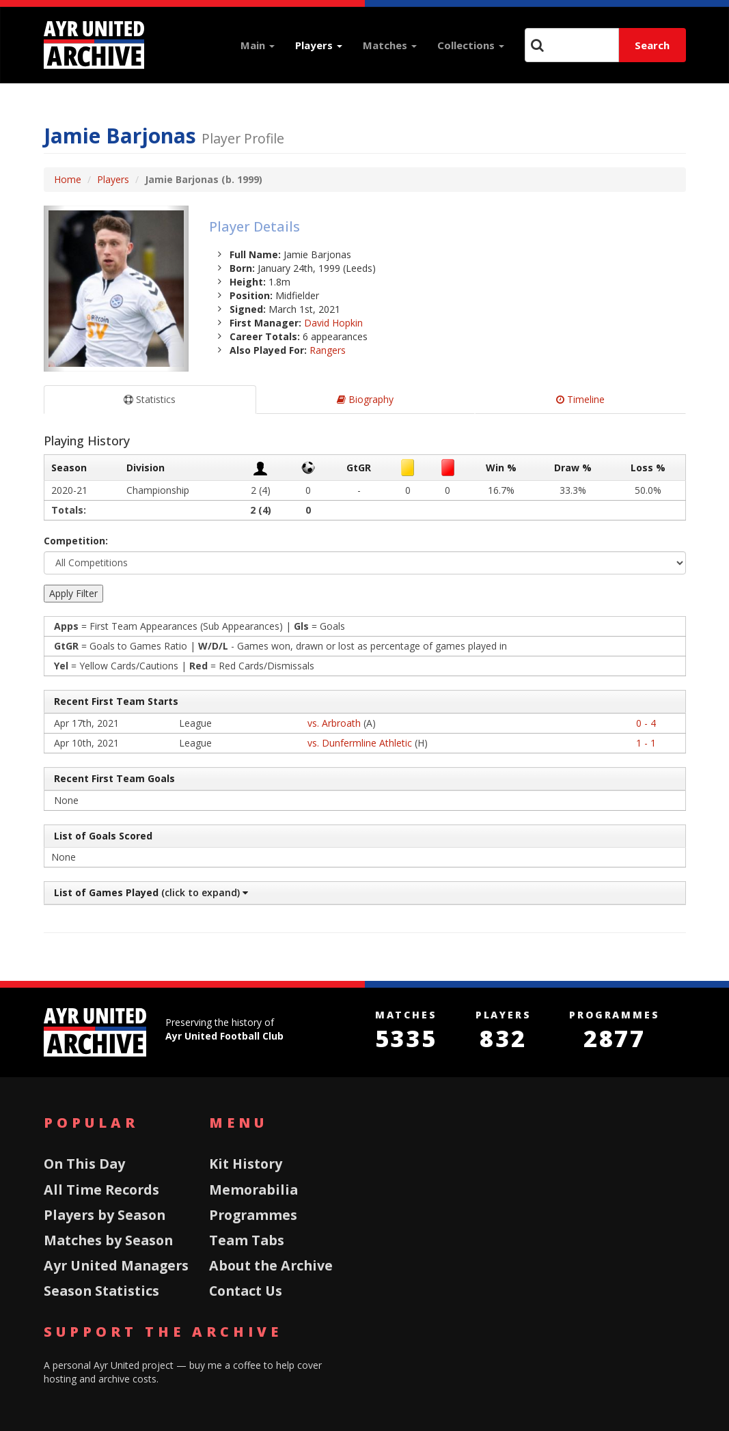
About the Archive (271, 1265)
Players (318, 45)
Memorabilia (253, 1189)
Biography (365, 399)
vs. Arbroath (334, 723)
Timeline (580, 399)
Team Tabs (246, 1240)
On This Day (84, 1163)
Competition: (76, 540)
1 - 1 (646, 742)
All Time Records (101, 1189)
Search (652, 45)
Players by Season (104, 1215)
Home (67, 179)
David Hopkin (333, 322)
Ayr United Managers (116, 1265)
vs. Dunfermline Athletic (359, 742)
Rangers (328, 350)
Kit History (245, 1163)
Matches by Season (108, 1240)
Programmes (253, 1215)
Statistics (150, 399)
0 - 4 (646, 723)
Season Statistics (101, 1290)
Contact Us (245, 1290)
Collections (470, 45)
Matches (390, 45)
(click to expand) (149, 892)
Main (257, 45)
